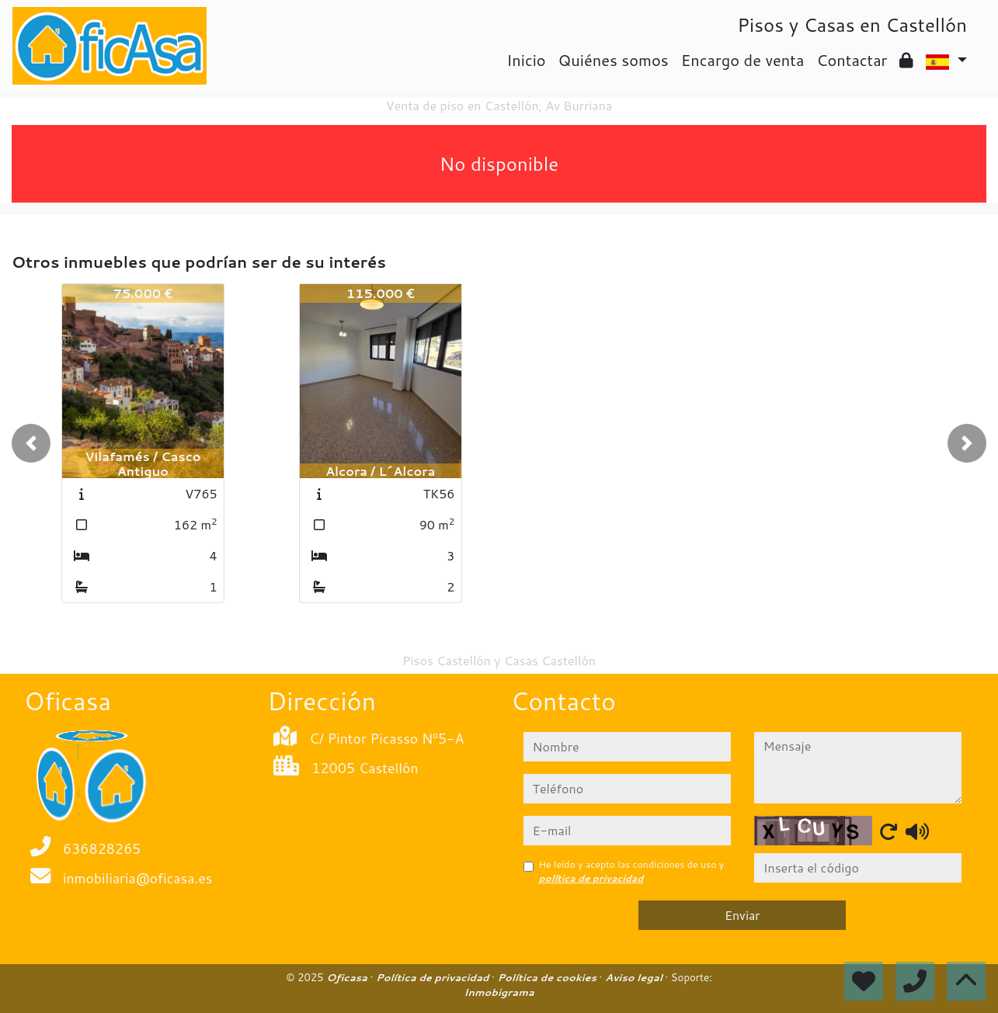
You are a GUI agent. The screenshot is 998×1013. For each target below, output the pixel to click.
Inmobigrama (499, 992)
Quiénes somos (613, 60)
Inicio (525, 60)
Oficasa (348, 977)
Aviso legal (635, 977)
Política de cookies (548, 977)
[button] (31, 443)
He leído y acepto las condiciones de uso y (632, 871)
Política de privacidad (434, 977)
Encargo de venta (743, 60)
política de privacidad (591, 878)
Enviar (742, 915)
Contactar (851, 60)
